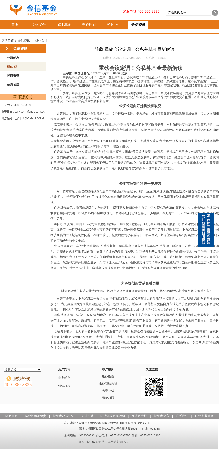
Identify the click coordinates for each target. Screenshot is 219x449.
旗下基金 (64, 25)
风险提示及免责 (36, 416)
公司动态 (13, 58)
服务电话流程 (108, 383)
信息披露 (13, 85)
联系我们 (108, 397)
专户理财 (89, 25)
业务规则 (64, 377)
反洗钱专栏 (140, 416)
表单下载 (108, 390)
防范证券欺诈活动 (113, 416)
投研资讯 (13, 76)
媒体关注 (41, 40)
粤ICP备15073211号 (92, 442)
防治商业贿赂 (204, 416)
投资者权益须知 (64, 416)
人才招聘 (87, 416)
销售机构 (64, 386)
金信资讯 (138, 25)
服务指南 (108, 376)
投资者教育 (162, 416)
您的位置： (9, 40)
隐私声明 (12, 416)
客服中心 (114, 25)
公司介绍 (40, 25)
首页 (14, 25)
